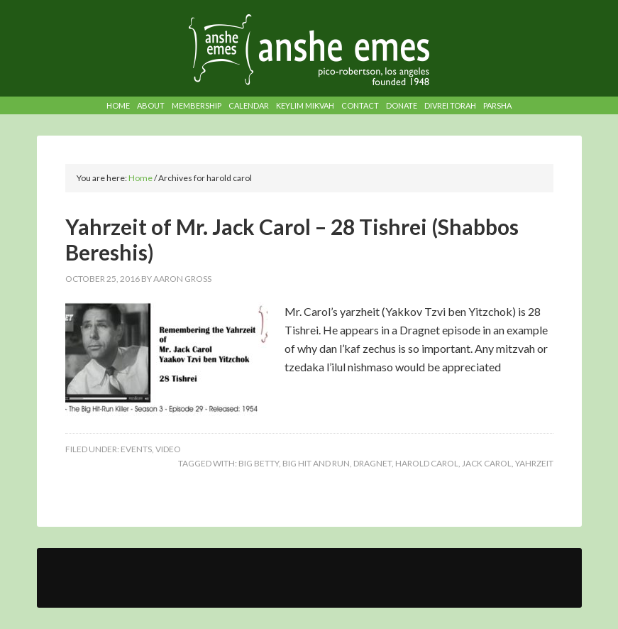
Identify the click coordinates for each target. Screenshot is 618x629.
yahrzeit (534, 463)
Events (136, 449)
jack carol (487, 463)
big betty (258, 463)
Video (168, 449)
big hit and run (316, 463)
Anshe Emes (309, 49)
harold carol (426, 463)
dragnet (372, 463)
